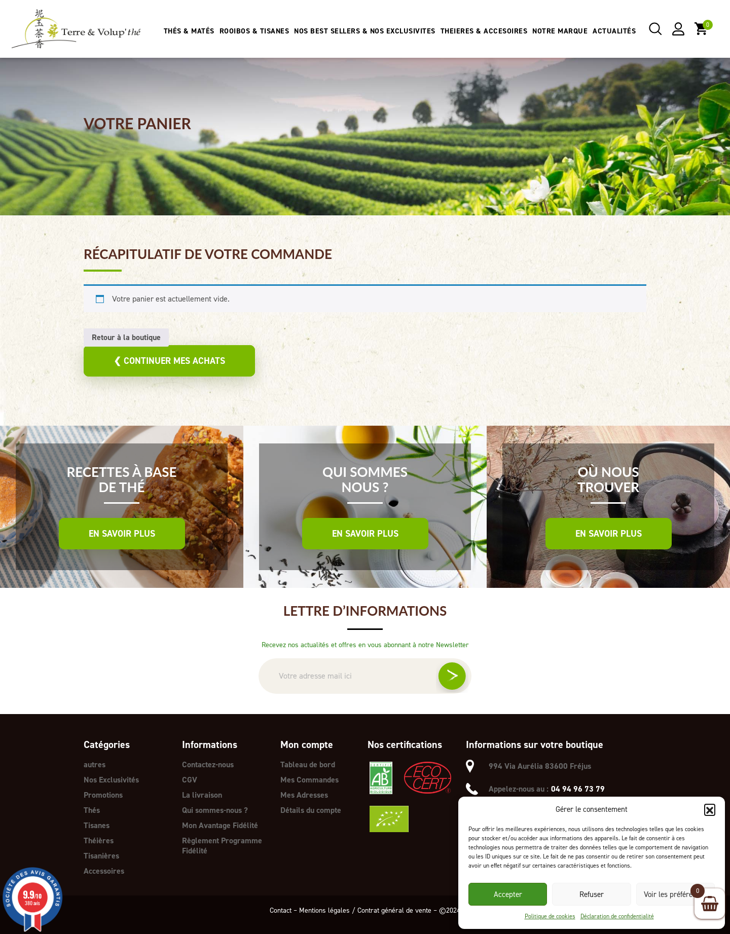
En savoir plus (122, 534)
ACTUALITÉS (614, 31)
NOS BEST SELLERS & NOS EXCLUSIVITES (364, 31)
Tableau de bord (307, 764)
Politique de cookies (550, 916)
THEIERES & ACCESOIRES (484, 31)
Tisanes (97, 825)
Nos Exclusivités (111, 779)
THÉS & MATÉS (189, 31)
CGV (189, 779)
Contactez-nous (208, 764)
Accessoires (104, 871)
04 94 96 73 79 (578, 789)
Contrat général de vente (394, 910)
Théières (99, 840)
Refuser (591, 894)
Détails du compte (310, 810)
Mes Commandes (309, 779)
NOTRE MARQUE (560, 31)
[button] (710, 809)
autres (94, 764)
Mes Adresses (304, 795)
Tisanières (101, 855)
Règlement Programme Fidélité (222, 845)
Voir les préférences (675, 894)
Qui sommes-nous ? (215, 810)
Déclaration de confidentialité (617, 916)
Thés (92, 810)
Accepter (508, 894)
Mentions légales (324, 910)
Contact (280, 910)
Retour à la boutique (126, 337)
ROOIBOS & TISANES (254, 31)
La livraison (202, 795)
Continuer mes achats (169, 361)
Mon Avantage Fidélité (220, 825)
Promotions (103, 795)
